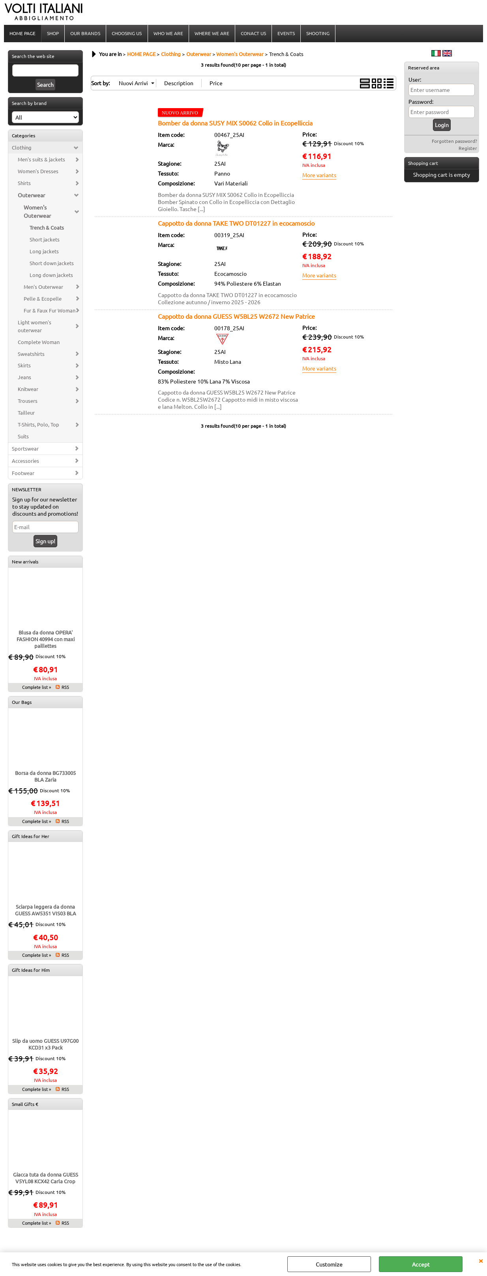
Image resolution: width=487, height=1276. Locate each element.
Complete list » (36, 688)
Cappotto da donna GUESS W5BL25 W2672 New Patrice (236, 317)
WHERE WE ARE (211, 33)
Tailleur (26, 413)
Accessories (25, 461)
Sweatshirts (31, 354)
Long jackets (44, 252)
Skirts (24, 366)
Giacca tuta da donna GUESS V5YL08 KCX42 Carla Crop (45, 1178)
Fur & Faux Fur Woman (49, 311)
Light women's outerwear (34, 327)
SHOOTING (317, 33)
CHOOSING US (127, 33)
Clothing (22, 148)
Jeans (24, 377)
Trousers (27, 401)
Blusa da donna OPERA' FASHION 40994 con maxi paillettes (46, 640)
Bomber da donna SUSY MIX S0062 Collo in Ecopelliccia (235, 123)
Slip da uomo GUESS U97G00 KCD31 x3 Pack (45, 1044)
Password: (420, 102)
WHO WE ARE (168, 33)
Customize (329, 1264)
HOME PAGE (22, 33)
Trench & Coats (47, 228)
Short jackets (45, 240)
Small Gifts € (25, 1105)
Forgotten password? (454, 141)
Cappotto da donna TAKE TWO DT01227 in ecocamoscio (236, 224)
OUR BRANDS (85, 33)
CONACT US (253, 33)
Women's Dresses (38, 171)
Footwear (23, 473)
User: (414, 80)
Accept (421, 1264)
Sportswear (25, 449)
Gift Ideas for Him (31, 970)
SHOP (53, 33)
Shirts (24, 183)
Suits (23, 437)
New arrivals (25, 562)
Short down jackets (52, 263)
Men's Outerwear (43, 287)
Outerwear (31, 195)
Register (468, 149)
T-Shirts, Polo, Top (38, 425)
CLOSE (480, 1260)
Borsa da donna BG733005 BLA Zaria (45, 777)
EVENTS (285, 33)
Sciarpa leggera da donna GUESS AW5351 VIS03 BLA (45, 910)
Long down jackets (51, 275)
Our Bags (22, 703)
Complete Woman (39, 342)
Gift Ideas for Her (30, 837)
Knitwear (28, 389)
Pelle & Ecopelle (43, 299)
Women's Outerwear (37, 212)
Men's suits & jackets (41, 160)
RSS (65, 688)
